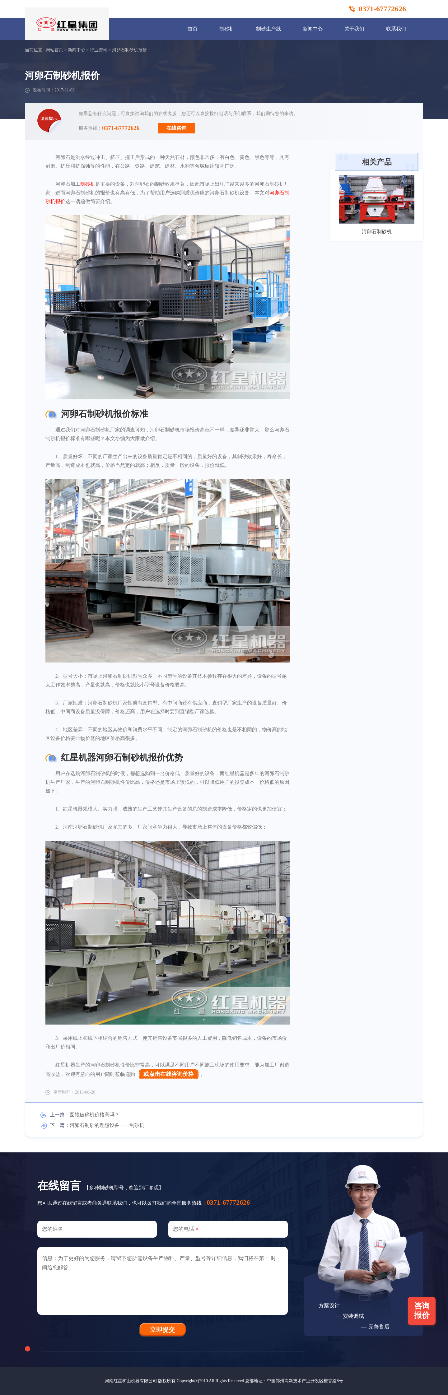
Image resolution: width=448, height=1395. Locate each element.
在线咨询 (176, 128)
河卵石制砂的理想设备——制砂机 (107, 1125)
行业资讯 (98, 50)
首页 (193, 28)
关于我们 (354, 28)
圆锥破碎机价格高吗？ (94, 1114)
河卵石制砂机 (377, 231)
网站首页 (54, 50)
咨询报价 (422, 1310)
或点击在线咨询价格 (168, 1074)
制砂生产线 (268, 28)
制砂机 (226, 28)
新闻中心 (313, 28)
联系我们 (396, 28)
